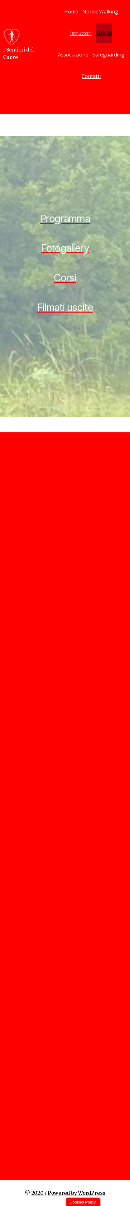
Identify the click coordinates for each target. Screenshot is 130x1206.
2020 (37, 1193)
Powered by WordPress (76, 1193)
